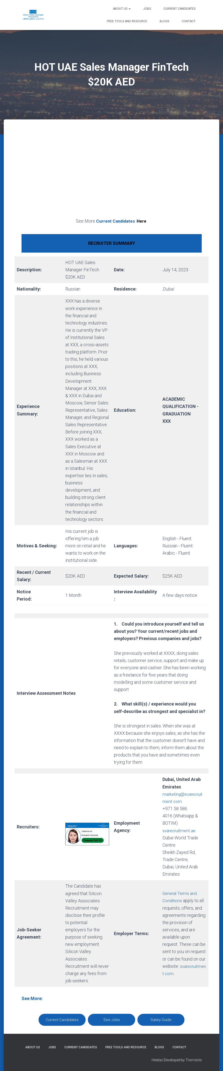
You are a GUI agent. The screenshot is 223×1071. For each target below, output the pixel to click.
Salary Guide (160, 1019)
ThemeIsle (193, 1060)
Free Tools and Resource (127, 21)
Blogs (164, 21)
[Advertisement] (112, 174)
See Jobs (111, 1019)
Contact (188, 21)
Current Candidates (179, 8)
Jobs (147, 8)
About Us (122, 8)
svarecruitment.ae (179, 830)
